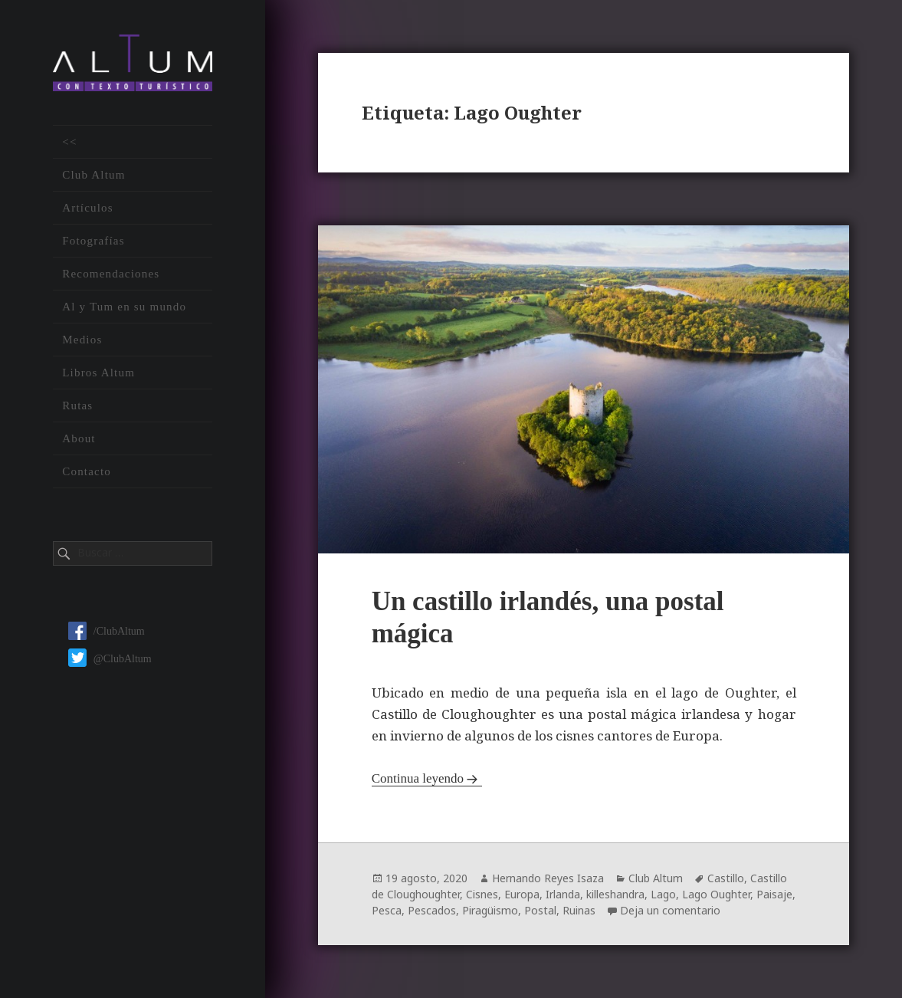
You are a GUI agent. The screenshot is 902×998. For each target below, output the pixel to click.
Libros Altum (98, 373)
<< (69, 142)
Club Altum (93, 175)
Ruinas (579, 910)
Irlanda (563, 894)
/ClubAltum (106, 633)
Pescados (432, 910)
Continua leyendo (418, 778)
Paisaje (774, 894)
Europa (522, 894)
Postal (540, 910)
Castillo (725, 878)
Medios (82, 340)
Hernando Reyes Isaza (548, 878)
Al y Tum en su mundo (124, 307)
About (79, 439)
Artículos (87, 208)
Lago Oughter (716, 894)
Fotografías (93, 241)
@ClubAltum (110, 659)
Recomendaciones (110, 274)
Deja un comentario (670, 910)
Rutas (77, 406)
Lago (663, 894)
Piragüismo (490, 910)
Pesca (387, 910)
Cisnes (482, 894)
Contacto (86, 472)
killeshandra (615, 894)
